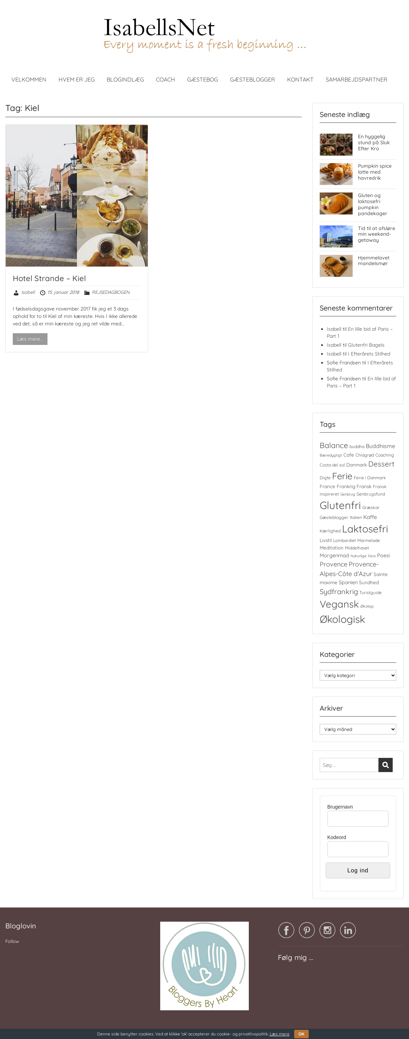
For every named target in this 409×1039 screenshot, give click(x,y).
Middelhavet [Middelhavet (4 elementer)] (357, 548)
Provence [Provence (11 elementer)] (333, 564)
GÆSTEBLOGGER (252, 79)
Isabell (28, 292)
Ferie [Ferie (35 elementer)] (342, 475)
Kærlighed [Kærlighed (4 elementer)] (330, 531)
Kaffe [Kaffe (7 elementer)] (370, 517)
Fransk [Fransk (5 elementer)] (364, 486)
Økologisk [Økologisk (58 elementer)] (342, 619)
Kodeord (336, 837)
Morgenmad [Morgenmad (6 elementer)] (334, 555)
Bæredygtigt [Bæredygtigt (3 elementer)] (331, 455)
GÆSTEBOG (202, 79)
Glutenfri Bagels (366, 345)
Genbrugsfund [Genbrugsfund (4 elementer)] (371, 494)
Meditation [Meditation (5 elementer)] (331, 548)
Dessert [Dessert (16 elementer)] (381, 463)
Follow (12, 941)
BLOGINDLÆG (125, 79)
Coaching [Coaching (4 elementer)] (384, 455)
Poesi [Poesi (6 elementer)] (383, 555)
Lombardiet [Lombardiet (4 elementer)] (344, 540)
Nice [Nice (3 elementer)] (372, 555)
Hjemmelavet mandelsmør (374, 261)
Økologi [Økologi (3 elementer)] (367, 606)
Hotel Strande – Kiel (49, 278)
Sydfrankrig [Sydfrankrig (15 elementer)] (339, 591)
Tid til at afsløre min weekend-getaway (376, 234)
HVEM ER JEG (76, 79)
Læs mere (280, 1034)
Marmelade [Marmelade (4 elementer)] (368, 540)
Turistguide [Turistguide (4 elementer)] (370, 592)
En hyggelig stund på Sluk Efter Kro (374, 142)
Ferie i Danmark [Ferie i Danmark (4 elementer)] (370, 477)
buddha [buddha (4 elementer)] (356, 446)
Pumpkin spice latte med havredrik (375, 172)
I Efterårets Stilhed (369, 354)
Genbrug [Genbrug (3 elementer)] (347, 494)
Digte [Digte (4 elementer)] (325, 477)
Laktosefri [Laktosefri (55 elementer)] (365, 529)
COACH (165, 79)
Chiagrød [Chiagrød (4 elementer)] (364, 455)
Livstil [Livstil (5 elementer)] (326, 540)
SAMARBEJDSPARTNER (356, 79)
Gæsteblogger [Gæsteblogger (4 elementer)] (334, 517)
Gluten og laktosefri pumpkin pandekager (372, 204)
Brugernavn (340, 807)
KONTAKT (300, 79)
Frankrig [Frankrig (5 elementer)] (346, 486)
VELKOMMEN (28, 79)
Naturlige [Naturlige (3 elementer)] (358, 555)
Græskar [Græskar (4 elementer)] (371, 507)
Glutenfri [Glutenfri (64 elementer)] (340, 505)
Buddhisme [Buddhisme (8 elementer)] (380, 445)
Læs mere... (30, 339)
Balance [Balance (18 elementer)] (334, 445)
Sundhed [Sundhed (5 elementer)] (369, 582)
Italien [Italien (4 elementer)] (356, 517)
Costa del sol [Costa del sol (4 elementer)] (332, 465)
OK (301, 1034)
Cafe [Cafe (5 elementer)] (348, 455)
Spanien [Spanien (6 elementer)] (348, 582)
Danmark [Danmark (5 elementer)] (356, 465)
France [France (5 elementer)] (327, 486)
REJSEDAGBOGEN (110, 292)
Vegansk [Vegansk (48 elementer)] (339, 604)
